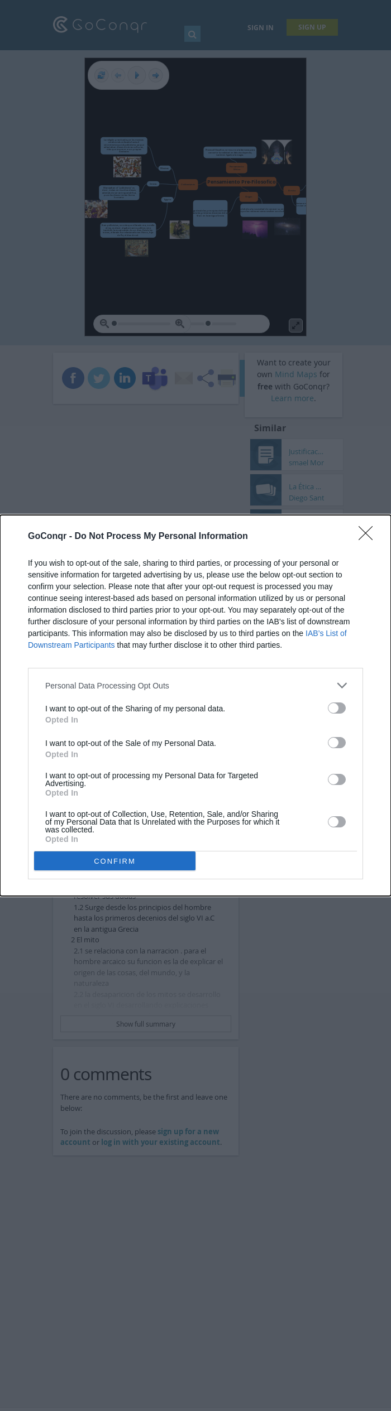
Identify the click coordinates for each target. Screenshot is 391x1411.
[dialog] (195, 705)
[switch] (337, 708)
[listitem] (195, 685)
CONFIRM (115, 861)
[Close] (369, 536)
